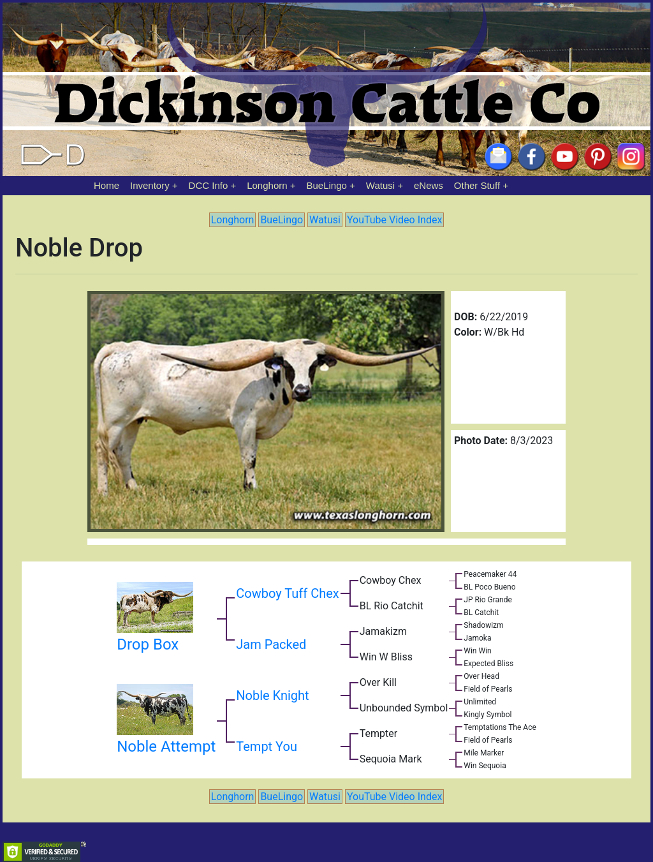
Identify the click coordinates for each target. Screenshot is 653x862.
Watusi (380, 185)
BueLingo (327, 185)
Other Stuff (477, 185)
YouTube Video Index (394, 220)
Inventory (150, 185)
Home (106, 185)
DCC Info (208, 185)
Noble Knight (272, 695)
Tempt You (266, 746)
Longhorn (267, 185)
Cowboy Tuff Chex (287, 593)
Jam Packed (271, 644)
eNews (428, 185)
